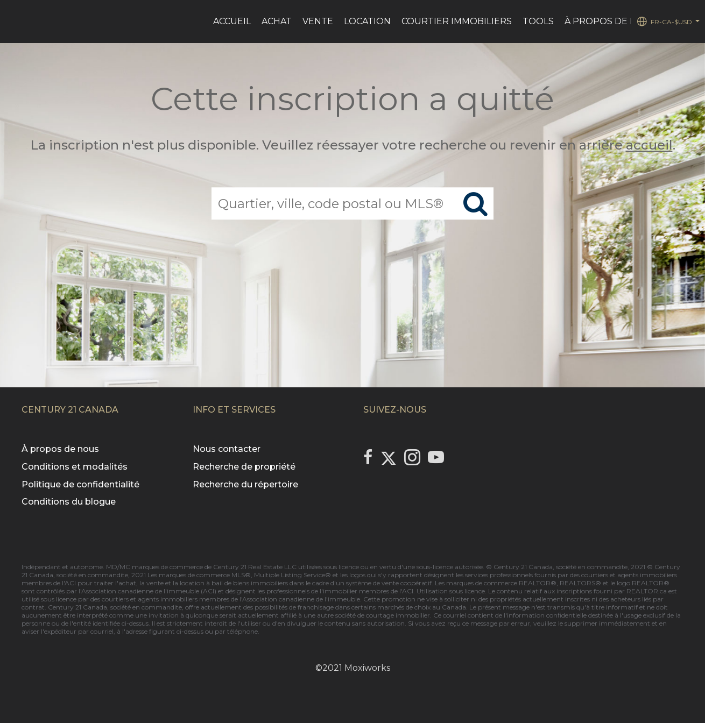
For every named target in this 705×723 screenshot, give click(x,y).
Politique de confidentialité (80, 484)
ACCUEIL (232, 21)
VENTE (317, 21)
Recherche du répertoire (245, 484)
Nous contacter (226, 449)
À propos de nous (60, 449)
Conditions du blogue (69, 502)
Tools (538, 21)
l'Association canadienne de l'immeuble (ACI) (147, 591)
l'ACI (69, 583)
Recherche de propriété (244, 467)
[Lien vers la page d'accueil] (13, 21)
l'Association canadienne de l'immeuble (299, 599)
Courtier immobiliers (456, 21)
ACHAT (277, 21)
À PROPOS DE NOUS (611, 21)
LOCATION (367, 21)
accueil (649, 145)
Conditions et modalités (75, 467)
